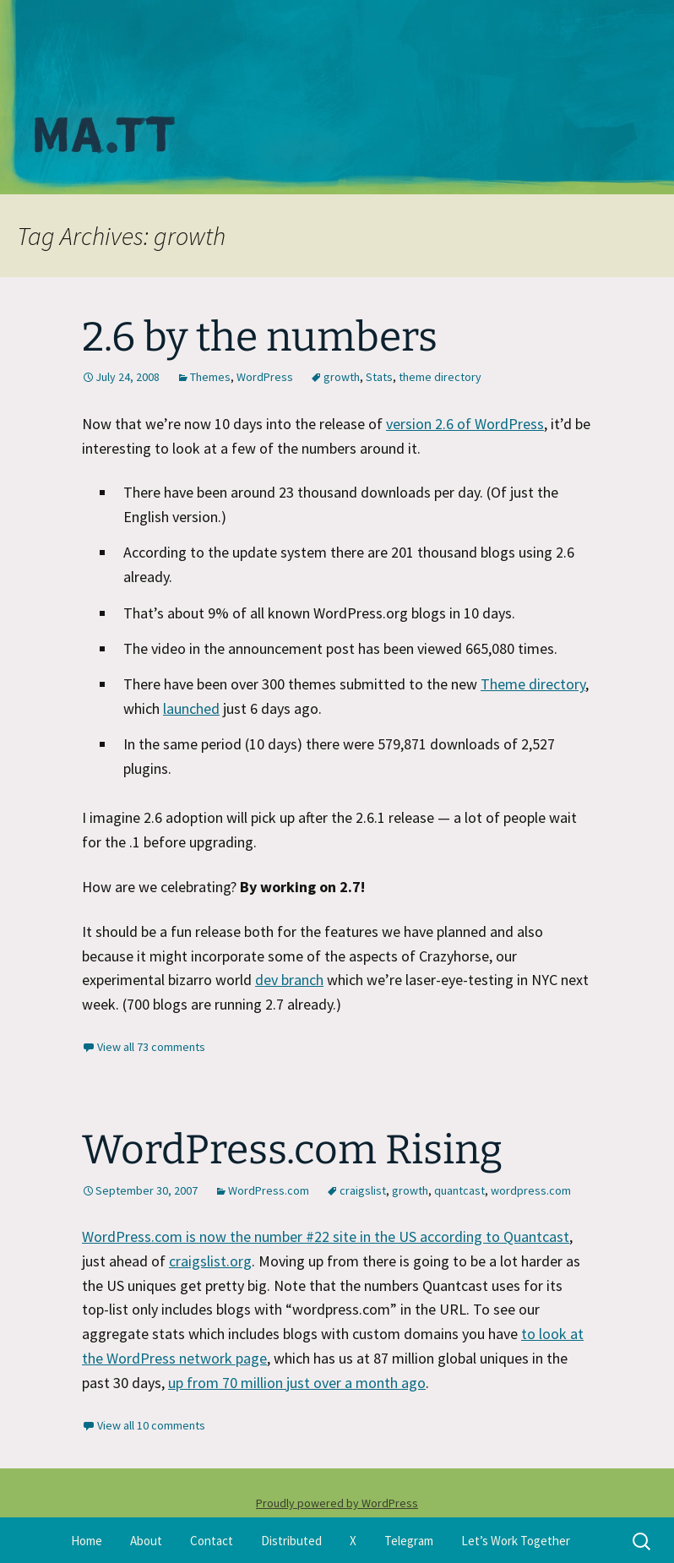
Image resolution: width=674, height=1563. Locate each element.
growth (341, 376)
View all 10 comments (151, 1425)
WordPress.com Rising (292, 1149)
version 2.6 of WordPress (465, 423)
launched (191, 708)
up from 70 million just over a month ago (297, 1382)
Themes (210, 376)
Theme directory (533, 684)
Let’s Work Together (515, 1541)
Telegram (408, 1541)
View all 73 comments (151, 1046)
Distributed (291, 1541)
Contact (211, 1541)
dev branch (289, 979)
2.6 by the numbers (260, 337)
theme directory (440, 376)
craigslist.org (210, 1261)
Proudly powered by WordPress (337, 1503)
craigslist (363, 1190)
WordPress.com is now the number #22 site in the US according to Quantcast (325, 1236)
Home (86, 1541)
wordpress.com (531, 1190)
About (146, 1541)
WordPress (264, 376)
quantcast (459, 1190)
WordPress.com (268, 1190)
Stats (379, 376)
